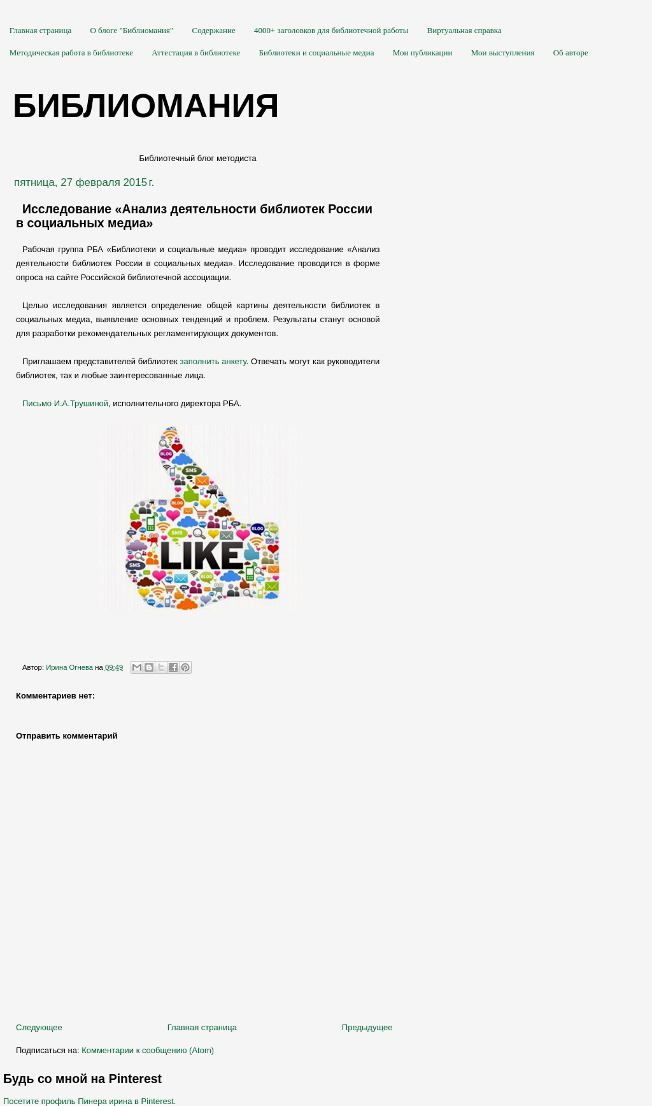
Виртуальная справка (464, 30)
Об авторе (570, 52)
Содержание (214, 30)
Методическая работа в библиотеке (71, 52)
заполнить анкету (213, 361)
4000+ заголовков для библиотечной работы (331, 30)
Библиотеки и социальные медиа (316, 52)
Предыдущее (367, 1027)
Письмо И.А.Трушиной (65, 403)
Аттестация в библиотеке (196, 52)
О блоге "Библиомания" (131, 30)
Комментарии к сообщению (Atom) (148, 1050)
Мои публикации (423, 52)
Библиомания (146, 105)
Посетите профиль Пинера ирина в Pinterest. (89, 1101)
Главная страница (40, 30)
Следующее (39, 1027)
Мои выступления (503, 52)
